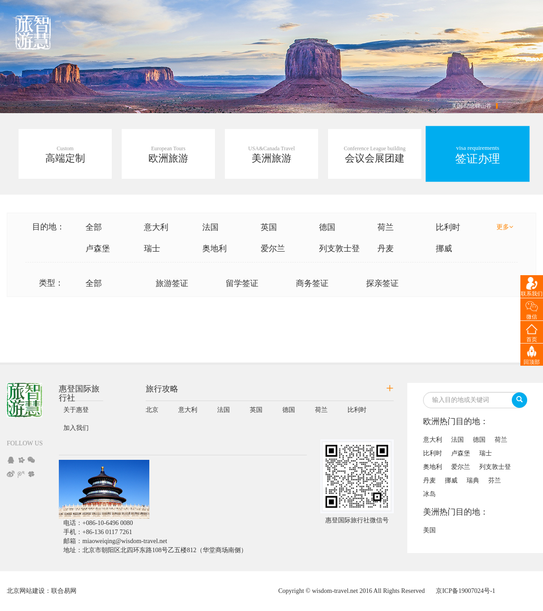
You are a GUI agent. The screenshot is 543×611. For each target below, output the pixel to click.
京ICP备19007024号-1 (465, 590)
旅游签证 (172, 283)
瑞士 (152, 248)
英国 (269, 227)
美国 (429, 530)
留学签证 (242, 283)
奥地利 (214, 248)
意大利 (156, 227)
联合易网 (63, 590)
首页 (531, 339)
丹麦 (385, 248)
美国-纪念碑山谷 (471, 106)
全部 (94, 227)
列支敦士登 (339, 248)
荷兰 (385, 227)
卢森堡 (98, 248)
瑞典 (473, 480)
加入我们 (76, 428)
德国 (327, 227)
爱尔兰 (273, 248)
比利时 (448, 227)
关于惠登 (76, 409)
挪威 (444, 248)
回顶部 (532, 362)
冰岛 (429, 494)
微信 (531, 317)
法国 (210, 227)
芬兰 (494, 480)
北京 (152, 409)
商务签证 (312, 283)
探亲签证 (382, 283)
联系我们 (532, 294)
